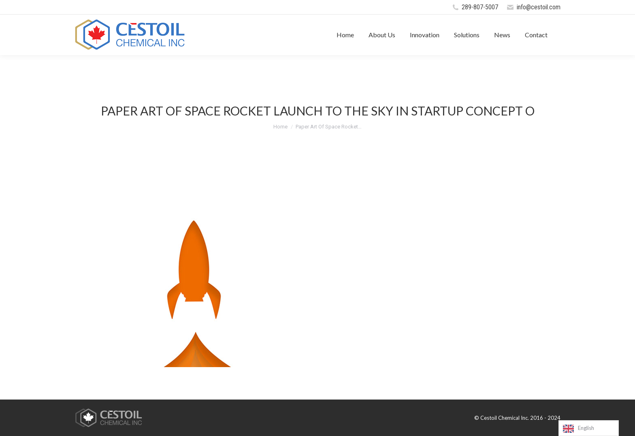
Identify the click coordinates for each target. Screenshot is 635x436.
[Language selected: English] (588, 428)
